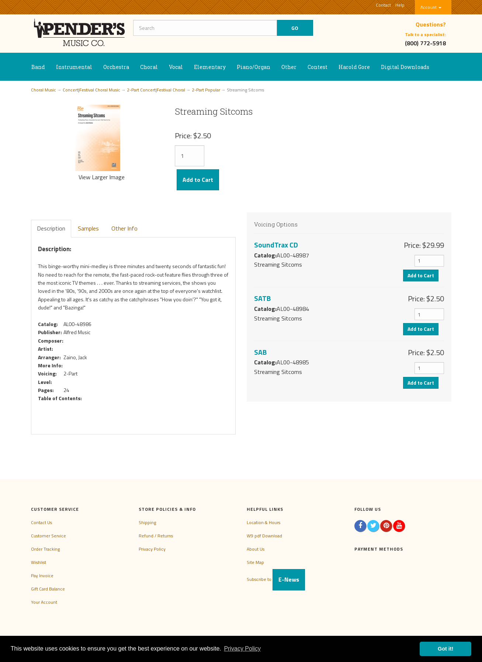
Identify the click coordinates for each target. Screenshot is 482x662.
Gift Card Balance (48, 588)
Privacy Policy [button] (242, 648)
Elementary (210, 66)
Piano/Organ (253, 66)
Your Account (44, 602)
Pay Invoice (42, 575)
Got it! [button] (445, 649)
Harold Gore (354, 66)
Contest (317, 66)
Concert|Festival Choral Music (91, 89)
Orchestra (116, 66)
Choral (149, 66)
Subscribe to (276, 579)
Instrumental (74, 66)
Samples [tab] (88, 228)
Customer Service (48, 535)
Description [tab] (51, 228)
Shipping (147, 522)
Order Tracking (45, 548)
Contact (383, 4)
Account (430, 7)
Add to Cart (198, 179)
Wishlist (38, 562)
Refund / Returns (156, 535)
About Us (255, 548)
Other (289, 66)
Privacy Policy (152, 548)
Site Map (255, 562)
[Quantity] (189, 155)
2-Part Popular (206, 89)
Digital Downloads (405, 66)
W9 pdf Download (264, 535)
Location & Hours (263, 522)
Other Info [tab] (124, 228)
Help (400, 4)
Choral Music (43, 89)
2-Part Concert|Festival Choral (156, 89)
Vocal (176, 66)
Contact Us (41, 522)
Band (38, 66)
